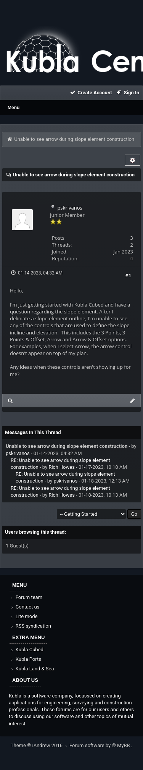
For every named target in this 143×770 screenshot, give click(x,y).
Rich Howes (61, 467)
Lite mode (23, 616)
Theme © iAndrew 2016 (40, 745)
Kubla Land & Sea (32, 669)
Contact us (24, 607)
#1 (128, 275)
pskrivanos (69, 207)
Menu (13, 107)
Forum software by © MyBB (100, 745)
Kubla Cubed (26, 649)
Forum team (26, 597)
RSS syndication (30, 626)
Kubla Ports (25, 659)
